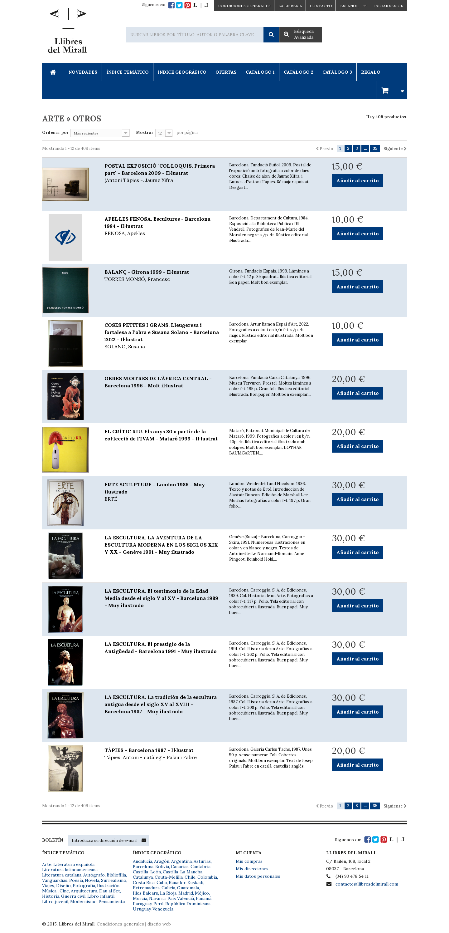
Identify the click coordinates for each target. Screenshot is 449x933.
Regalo (370, 72)
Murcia (140, 898)
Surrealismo (113, 880)
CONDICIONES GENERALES (244, 5)
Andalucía (142, 861)
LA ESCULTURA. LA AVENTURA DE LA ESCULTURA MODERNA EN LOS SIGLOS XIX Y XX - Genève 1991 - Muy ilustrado (161, 544)
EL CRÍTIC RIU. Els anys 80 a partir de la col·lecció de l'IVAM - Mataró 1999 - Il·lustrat (161, 435)
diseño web (159, 924)
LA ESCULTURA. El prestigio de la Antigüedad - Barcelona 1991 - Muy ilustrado (160, 647)
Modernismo (83, 901)
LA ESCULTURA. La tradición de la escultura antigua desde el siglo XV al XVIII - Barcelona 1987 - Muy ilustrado (160, 704)
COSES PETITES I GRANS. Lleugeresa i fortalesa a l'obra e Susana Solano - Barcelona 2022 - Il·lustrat (162, 336)
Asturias (202, 861)
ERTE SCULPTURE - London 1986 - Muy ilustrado (162, 492)
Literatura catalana (61, 875)
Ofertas (226, 72)
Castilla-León (147, 872)
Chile (190, 877)
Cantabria (200, 866)
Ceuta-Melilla (169, 877)
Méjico (202, 893)
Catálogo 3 (337, 72)
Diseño (63, 885)
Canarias (180, 866)
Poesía (76, 880)
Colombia (207, 877)
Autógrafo (94, 875)
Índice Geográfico (182, 72)
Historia (50, 896)
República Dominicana (187, 903)
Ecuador (177, 882)
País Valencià (180, 898)
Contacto (321, 5)
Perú (158, 903)
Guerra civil (73, 896)
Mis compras (249, 861)
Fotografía (84, 885)
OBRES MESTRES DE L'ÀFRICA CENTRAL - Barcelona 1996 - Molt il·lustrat (158, 382)
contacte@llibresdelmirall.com (367, 884)
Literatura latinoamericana (70, 869)
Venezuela (162, 909)
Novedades (83, 72)
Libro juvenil (55, 901)
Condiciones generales (120, 924)
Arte (46, 864)
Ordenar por (55, 132)
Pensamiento (112, 901)
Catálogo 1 (260, 72)
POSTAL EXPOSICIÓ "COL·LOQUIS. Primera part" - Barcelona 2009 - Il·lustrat (162, 173)
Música (50, 891)
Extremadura (146, 888)
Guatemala (188, 888)
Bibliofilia (116, 875)
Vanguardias (54, 880)
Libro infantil (100, 896)
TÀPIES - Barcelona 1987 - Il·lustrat (162, 754)
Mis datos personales (258, 876)
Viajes (48, 885)
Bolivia (162, 866)
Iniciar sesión (388, 5)
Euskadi (195, 882)
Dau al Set (109, 891)
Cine (64, 891)
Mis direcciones (252, 869)
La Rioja (168, 893)
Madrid (185, 893)
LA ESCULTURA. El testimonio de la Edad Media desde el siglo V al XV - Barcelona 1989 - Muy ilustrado (161, 598)
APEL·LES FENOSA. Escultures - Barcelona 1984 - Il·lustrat (162, 226)
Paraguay (142, 903)
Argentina (181, 861)
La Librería (290, 5)
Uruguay (142, 909)
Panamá (203, 898)
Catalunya (143, 877)
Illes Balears (145, 893)
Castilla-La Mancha (182, 872)
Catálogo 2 (298, 72)
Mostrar (144, 132)
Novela (92, 880)
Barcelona (143, 866)
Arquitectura (84, 891)
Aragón (161, 861)
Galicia (168, 888)
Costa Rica (144, 882)
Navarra (157, 898)
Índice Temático (127, 72)
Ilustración (108, 885)
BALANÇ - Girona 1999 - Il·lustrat (162, 276)
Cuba (162, 882)
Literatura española (73, 864)
